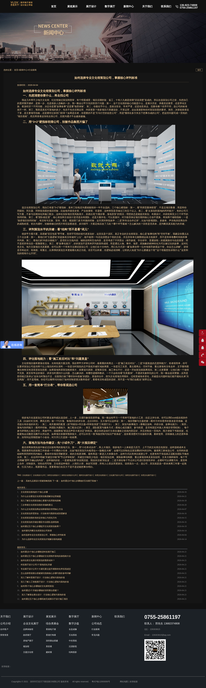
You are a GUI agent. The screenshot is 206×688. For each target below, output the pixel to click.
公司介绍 (5, 623)
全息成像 (73, 629)
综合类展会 (52, 623)
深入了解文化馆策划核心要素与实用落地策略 (41, 501)
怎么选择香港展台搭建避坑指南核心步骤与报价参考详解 (46, 573)
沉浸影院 (73, 646)
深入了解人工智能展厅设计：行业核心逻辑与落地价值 (45, 582)
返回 (199, 70)
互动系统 (73, 635)
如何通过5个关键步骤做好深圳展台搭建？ (40, 590)
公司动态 (97, 623)
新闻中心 (128, 6)
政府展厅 (27, 635)
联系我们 (166, 6)
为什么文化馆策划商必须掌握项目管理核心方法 (42, 509)
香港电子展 (51, 629)
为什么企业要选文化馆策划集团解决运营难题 (41, 496)
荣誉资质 (4, 635)
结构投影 (73, 652)
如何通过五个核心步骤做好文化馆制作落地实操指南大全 (46, 556)
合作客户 (4, 629)
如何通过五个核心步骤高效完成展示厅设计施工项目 (45, 599)
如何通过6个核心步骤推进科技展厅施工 (38, 552)
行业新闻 (32, 70)
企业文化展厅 (31, 623)
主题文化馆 (28, 652)
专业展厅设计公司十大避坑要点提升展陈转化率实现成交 (46, 569)
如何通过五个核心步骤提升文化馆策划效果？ (41, 526)
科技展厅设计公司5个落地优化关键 (36, 565)
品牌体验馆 (28, 629)
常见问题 (96, 635)
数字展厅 (110, 6)
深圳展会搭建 (52, 641)
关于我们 (147, 6)
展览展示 (72, 6)
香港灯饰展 (51, 635)
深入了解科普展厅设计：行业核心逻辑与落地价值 (43, 577)
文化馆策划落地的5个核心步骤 (34, 492)
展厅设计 (91, 6)
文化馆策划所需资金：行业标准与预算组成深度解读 (44, 513)
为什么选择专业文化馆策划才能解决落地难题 (42, 539)
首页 (53, 6)
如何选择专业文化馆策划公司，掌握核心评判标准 (44, 535)
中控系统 (73, 641)
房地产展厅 (28, 641)
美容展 (49, 646)
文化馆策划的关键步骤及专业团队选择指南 (40, 522)
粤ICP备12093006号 (101, 681)
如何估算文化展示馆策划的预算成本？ (38, 560)
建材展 (49, 652)
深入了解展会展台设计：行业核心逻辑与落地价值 (44, 595)
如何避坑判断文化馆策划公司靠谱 (37, 531)
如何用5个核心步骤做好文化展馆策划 (37, 586)
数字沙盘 (74, 623)
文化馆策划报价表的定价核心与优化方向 (39, 518)
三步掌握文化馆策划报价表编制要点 (37, 505)
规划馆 (26, 646)
